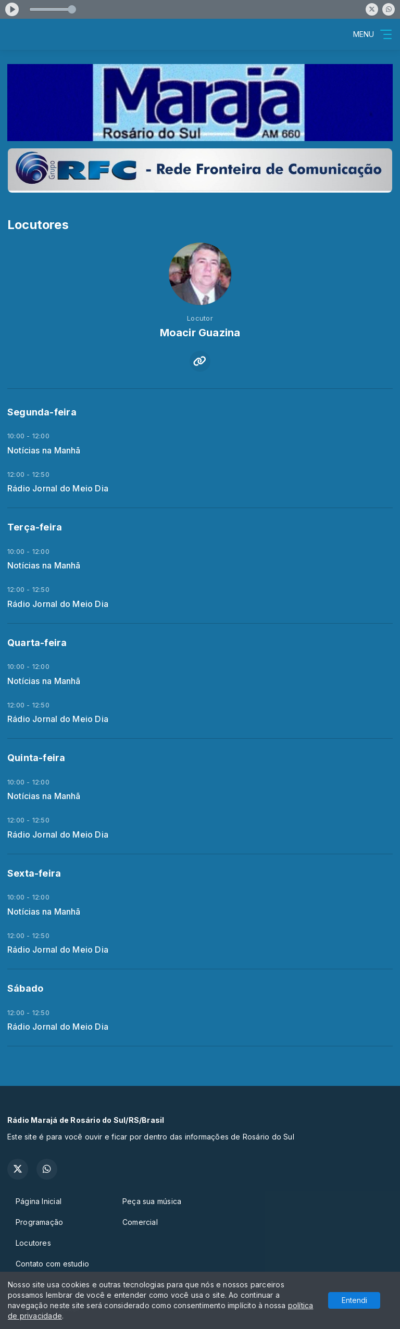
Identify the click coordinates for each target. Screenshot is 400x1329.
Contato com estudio (52, 1263)
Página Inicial (38, 1201)
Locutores (33, 1242)
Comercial (140, 1222)
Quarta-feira (37, 642)
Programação (39, 1222)
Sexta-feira (34, 873)
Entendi (354, 1300)
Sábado (25, 988)
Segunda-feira (42, 412)
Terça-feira (34, 527)
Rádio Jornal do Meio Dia (57, 488)
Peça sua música (151, 1201)
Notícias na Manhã (44, 450)
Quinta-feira (36, 757)
